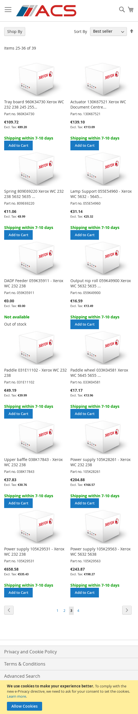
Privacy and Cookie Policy (30, 652)
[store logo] (46, 11)
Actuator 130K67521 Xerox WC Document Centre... (98, 104)
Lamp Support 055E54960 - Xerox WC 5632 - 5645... (101, 194)
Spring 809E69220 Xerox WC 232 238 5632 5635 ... (34, 194)
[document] (69, 697)
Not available (16, 316)
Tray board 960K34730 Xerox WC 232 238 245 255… (34, 104)
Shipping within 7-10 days (28, 138)
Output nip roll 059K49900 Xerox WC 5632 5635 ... (100, 283)
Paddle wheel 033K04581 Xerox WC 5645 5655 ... (99, 372)
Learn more (16, 696)
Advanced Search (22, 676)
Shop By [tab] (14, 31)
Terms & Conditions (24, 664)
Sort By (80, 31)
